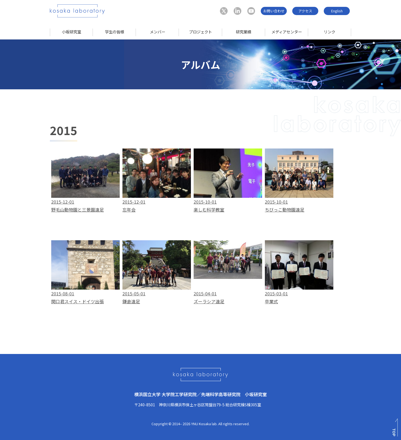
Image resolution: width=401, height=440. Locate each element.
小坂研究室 (71, 32)
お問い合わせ (274, 10)
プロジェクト (200, 32)
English (337, 10)
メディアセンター (286, 32)
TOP (394, 432)
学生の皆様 (114, 32)
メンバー (157, 32)
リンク (329, 32)
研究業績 (243, 32)
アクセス (305, 10)
